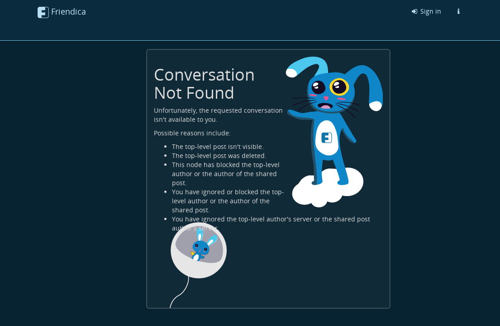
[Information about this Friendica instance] (459, 11)
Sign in (425, 11)
